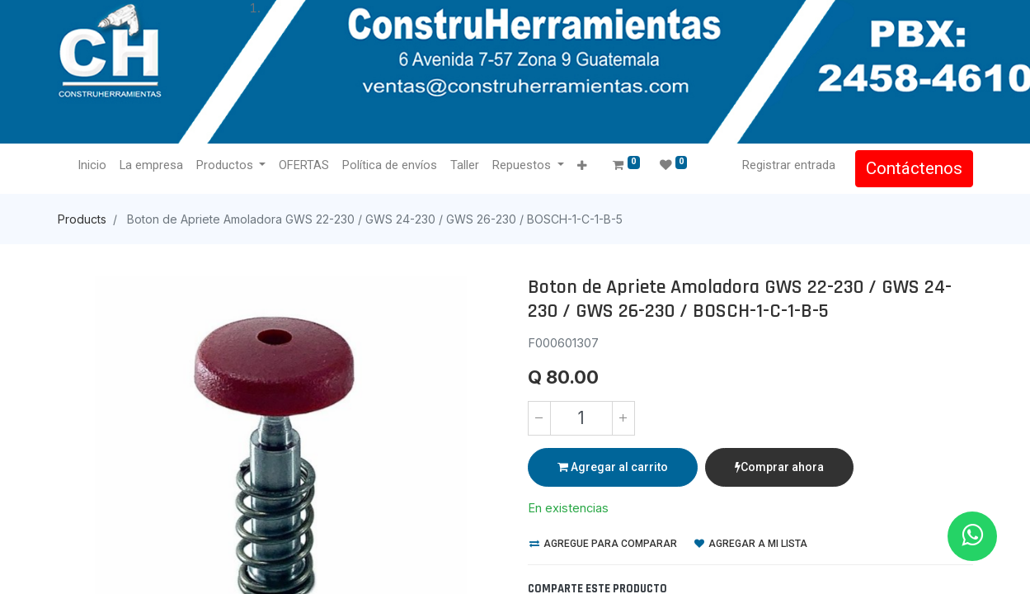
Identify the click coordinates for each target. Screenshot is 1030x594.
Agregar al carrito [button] (612, 467)
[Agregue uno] (623, 418)
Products (82, 219)
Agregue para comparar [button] (603, 543)
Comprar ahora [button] (779, 467)
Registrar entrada (788, 165)
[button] (582, 166)
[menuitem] (92, 166)
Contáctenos (914, 168)
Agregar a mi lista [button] (750, 543)
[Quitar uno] (539, 418)
